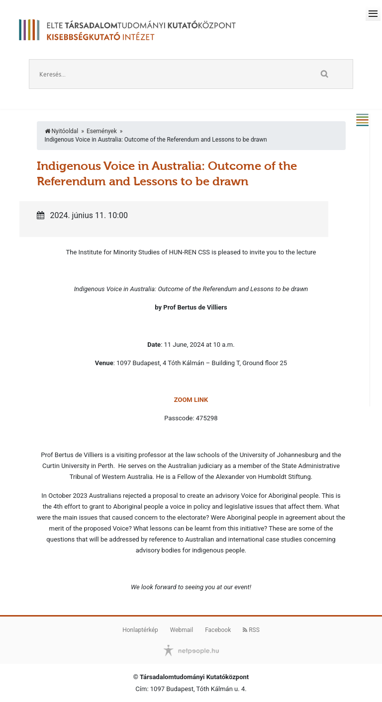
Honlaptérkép (140, 629)
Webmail (181, 629)
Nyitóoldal (62, 131)
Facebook (218, 629)
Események (102, 131)
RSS (251, 629)
